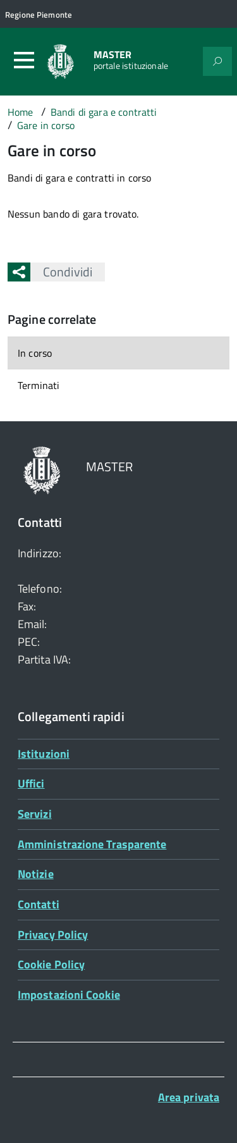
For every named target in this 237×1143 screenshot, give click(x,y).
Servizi (35, 813)
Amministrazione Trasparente (92, 844)
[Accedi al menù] (24, 60)
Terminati (38, 385)
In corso (35, 353)
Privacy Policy (53, 934)
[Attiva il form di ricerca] (217, 61)
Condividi (61, 271)
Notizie (36, 873)
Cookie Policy (51, 964)
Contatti (38, 904)
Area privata (188, 1097)
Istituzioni (44, 753)
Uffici (31, 783)
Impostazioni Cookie (69, 994)
